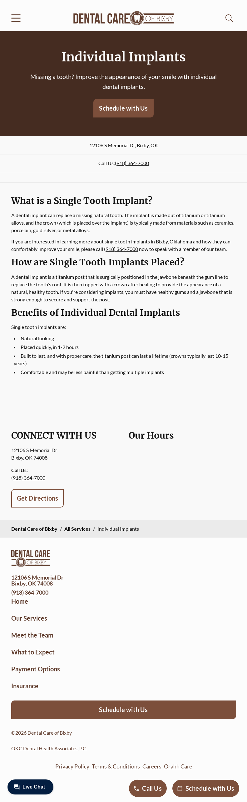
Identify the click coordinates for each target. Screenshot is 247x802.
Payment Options (35, 669)
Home (19, 601)
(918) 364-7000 (132, 163)
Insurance (24, 686)
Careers (151, 766)
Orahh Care (178, 766)
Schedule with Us (123, 108)
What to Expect (33, 652)
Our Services (29, 618)
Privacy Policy (72, 766)
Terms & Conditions (116, 766)
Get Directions (37, 498)
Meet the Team (32, 635)
